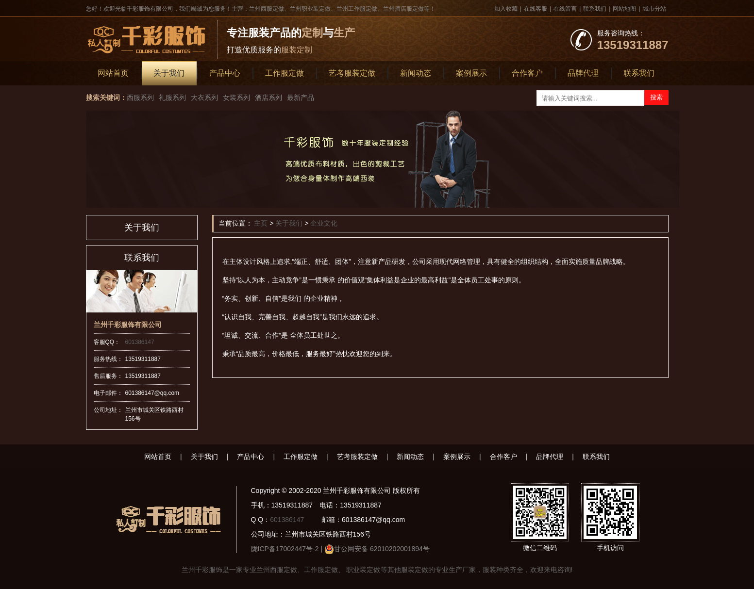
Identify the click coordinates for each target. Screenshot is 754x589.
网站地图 (624, 8)
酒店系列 (268, 97)
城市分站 (654, 8)
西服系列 (140, 97)
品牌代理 (583, 73)
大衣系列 (204, 97)
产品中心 (224, 73)
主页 (261, 223)
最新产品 (300, 97)
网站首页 (113, 73)
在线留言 (565, 8)
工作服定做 (284, 73)
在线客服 (535, 8)
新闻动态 (415, 73)
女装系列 (236, 97)
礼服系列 (172, 97)
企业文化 (323, 223)
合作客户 (527, 73)
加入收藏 (506, 8)
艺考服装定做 (352, 73)
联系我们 (594, 8)
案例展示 (471, 73)
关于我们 (168, 73)
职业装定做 (363, 569)
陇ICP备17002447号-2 (285, 549)
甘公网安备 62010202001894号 (382, 549)
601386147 (139, 342)
